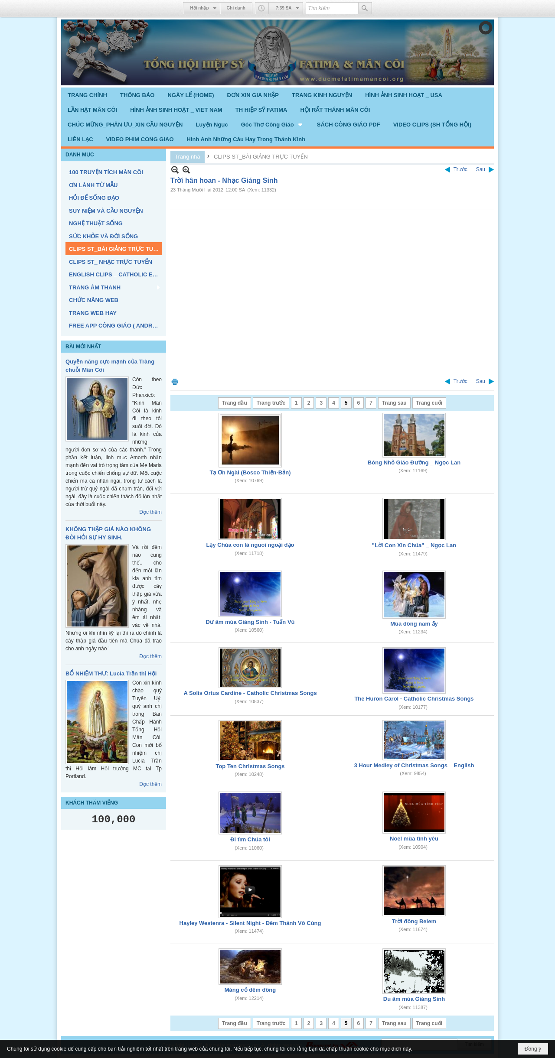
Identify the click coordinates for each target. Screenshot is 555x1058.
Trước (460, 169)
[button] (272, 124)
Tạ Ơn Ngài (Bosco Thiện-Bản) (250, 472)
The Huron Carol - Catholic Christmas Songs (413, 698)
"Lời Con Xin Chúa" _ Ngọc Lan (414, 545)
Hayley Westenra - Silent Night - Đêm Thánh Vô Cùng (250, 923)
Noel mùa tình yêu (414, 838)
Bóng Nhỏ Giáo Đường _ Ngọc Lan (414, 462)
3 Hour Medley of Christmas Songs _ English (414, 765)
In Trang (174, 381)
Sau (480, 169)
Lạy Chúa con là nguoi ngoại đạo (250, 545)
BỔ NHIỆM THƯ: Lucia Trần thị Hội (111, 673)
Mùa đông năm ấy (414, 623)
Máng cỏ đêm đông (250, 990)
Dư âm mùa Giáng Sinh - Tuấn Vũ (250, 622)
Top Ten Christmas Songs (249, 766)
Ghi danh (236, 8)
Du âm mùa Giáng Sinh (414, 999)
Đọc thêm (150, 512)
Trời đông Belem (414, 921)
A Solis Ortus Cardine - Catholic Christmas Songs (250, 693)
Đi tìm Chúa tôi (250, 839)
